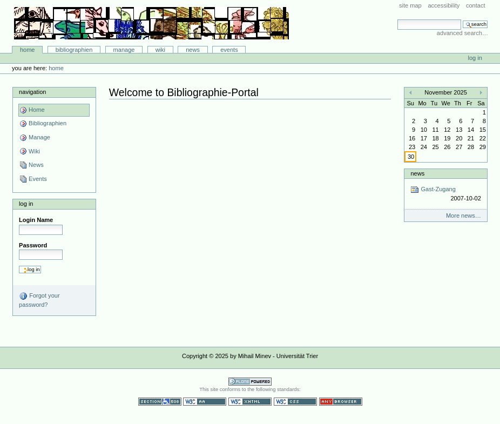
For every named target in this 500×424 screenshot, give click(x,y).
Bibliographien (74, 49)
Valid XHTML (250, 402)
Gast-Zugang (445, 194)
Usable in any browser (340, 402)
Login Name (36, 220)
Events (229, 49)
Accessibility (444, 5)
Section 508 (159, 402)
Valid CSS (295, 402)
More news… (463, 215)
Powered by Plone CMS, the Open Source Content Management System (250, 382)
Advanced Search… (462, 33)
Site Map (410, 5)
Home (27, 49)
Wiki (160, 49)
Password (33, 245)
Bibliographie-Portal (151, 23)
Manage (124, 49)
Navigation (32, 92)
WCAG (204, 402)
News (193, 49)
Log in (475, 58)
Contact (475, 5)
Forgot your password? (39, 300)
